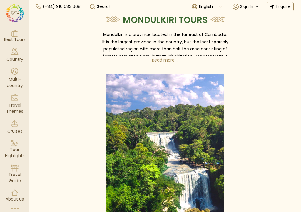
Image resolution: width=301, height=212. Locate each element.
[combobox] (211, 6)
